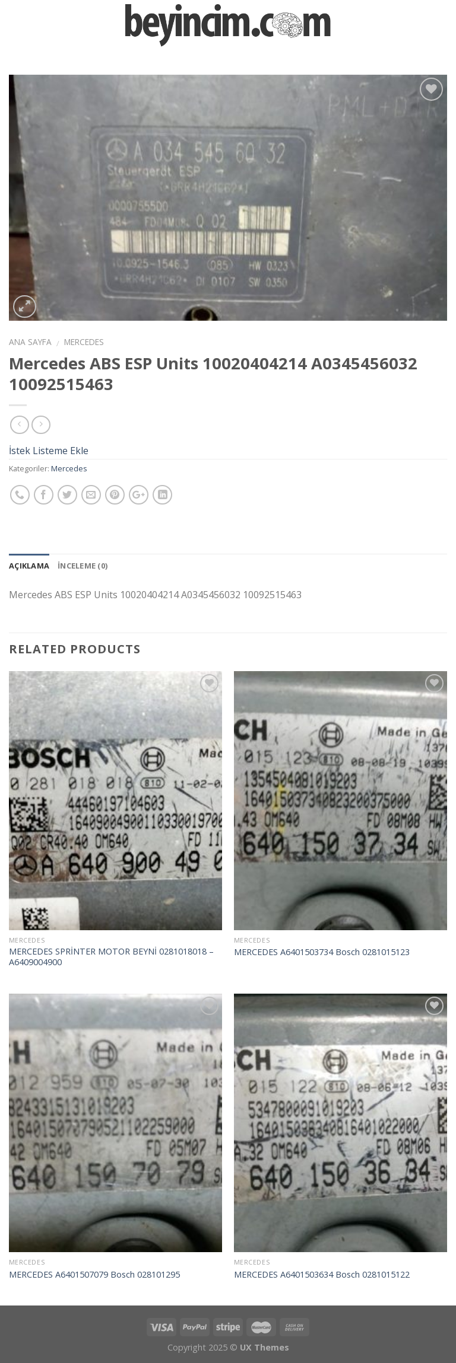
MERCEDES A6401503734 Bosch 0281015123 (322, 952)
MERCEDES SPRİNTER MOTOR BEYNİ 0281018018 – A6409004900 (111, 957)
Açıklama (29, 565)
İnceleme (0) (82, 565)
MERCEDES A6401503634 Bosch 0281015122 (322, 1274)
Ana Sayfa (30, 341)
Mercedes (84, 341)
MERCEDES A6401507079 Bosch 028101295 (94, 1274)
